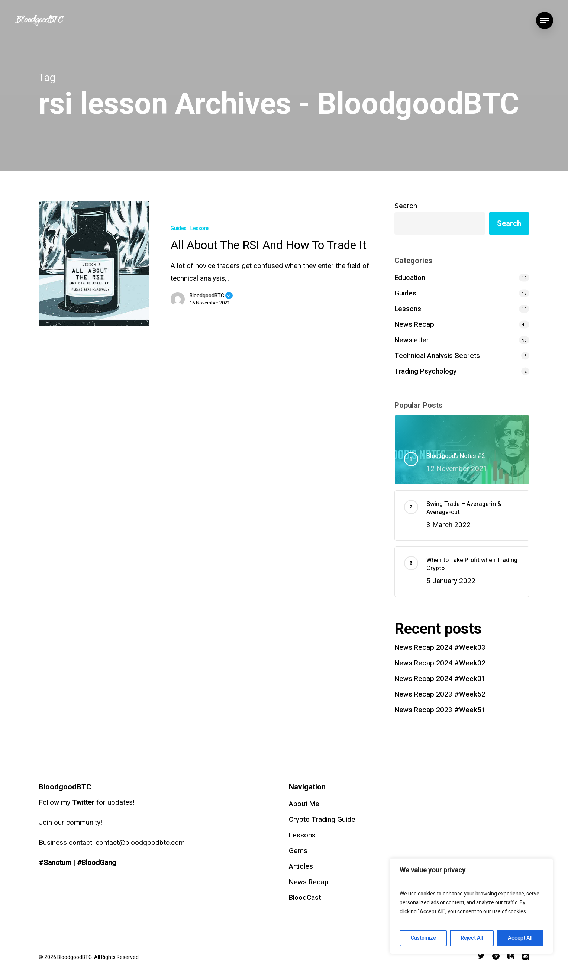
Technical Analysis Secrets (437, 356)
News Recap (414, 324)
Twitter (83, 802)
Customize (423, 938)
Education (409, 277)
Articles (301, 866)
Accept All (520, 938)
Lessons (200, 228)
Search (405, 206)
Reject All (472, 938)
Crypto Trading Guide (322, 819)
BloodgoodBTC (211, 296)
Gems (298, 851)
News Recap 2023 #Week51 (439, 710)
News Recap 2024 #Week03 (439, 647)
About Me (304, 804)
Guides (179, 228)
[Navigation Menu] (544, 21)
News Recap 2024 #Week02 (439, 663)
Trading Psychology (425, 371)
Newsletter (411, 340)
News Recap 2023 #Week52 (439, 694)
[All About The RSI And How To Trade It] (94, 263)
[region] (471, 906)
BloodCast (305, 897)
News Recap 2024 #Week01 (439, 679)
